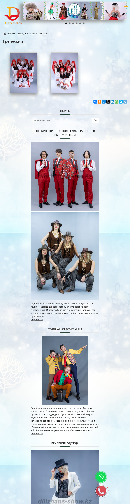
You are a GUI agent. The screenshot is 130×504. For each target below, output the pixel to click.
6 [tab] (83, 23)
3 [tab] (73, 23)
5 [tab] (80, 23)
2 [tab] (69, 23)
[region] (75, 11)
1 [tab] (66, 23)
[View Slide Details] (75, 11)
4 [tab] (76, 23)
